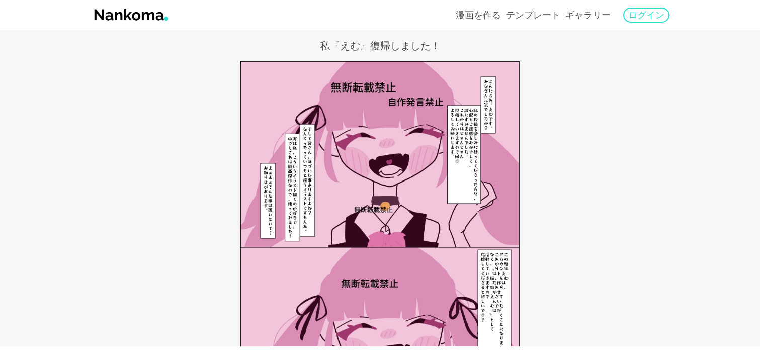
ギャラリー (588, 15)
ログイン (646, 15)
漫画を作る (478, 15)
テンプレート (533, 15)
